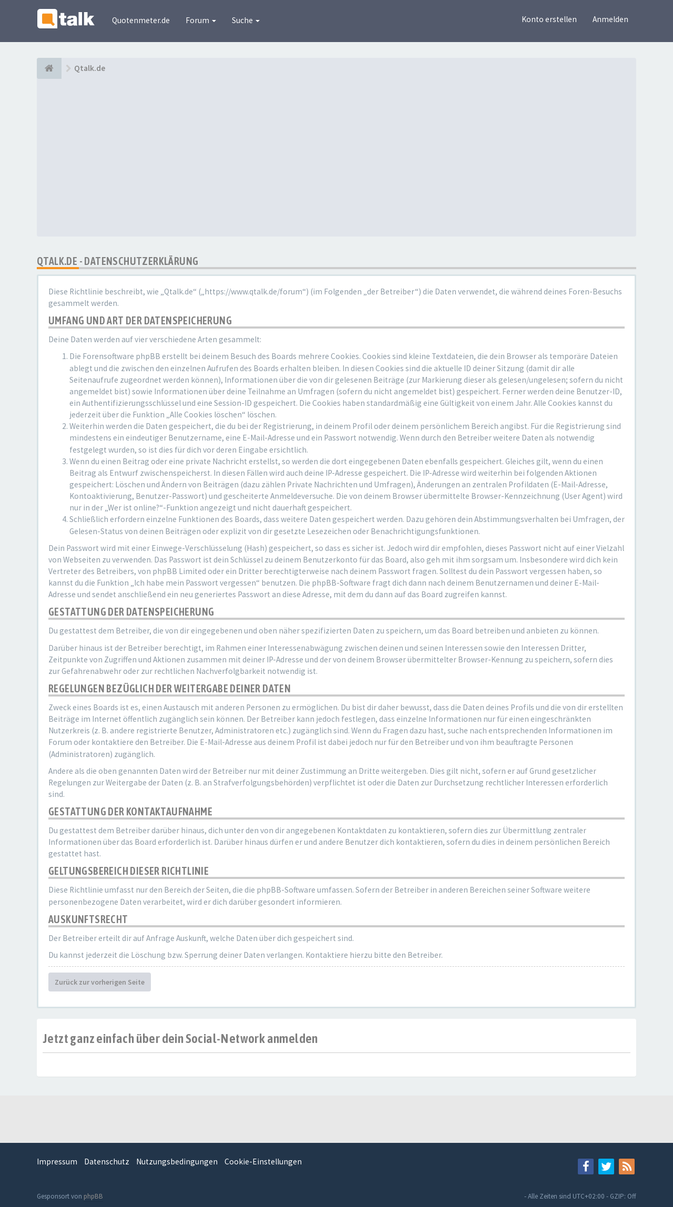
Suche (246, 20)
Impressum (57, 1162)
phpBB (93, 1196)
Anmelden (610, 19)
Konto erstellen (549, 19)
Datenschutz (106, 1162)
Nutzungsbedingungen (177, 1162)
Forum (201, 20)
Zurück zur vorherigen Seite (100, 982)
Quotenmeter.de (141, 20)
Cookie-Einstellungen (263, 1162)
